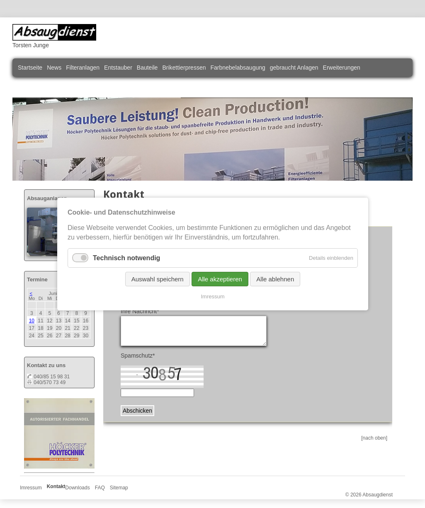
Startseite (30, 67)
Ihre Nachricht (140, 311)
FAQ (100, 488)
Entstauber (118, 67)
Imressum (31, 488)
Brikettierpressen (184, 67)
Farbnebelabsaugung (237, 67)
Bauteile (147, 67)
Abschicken (137, 410)
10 (31, 321)
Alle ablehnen (275, 279)
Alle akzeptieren (220, 279)
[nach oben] (374, 438)
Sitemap (119, 488)
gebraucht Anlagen (294, 67)
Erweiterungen (341, 67)
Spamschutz (138, 355)
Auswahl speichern (157, 279)
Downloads (77, 488)
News (54, 67)
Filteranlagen (83, 67)
